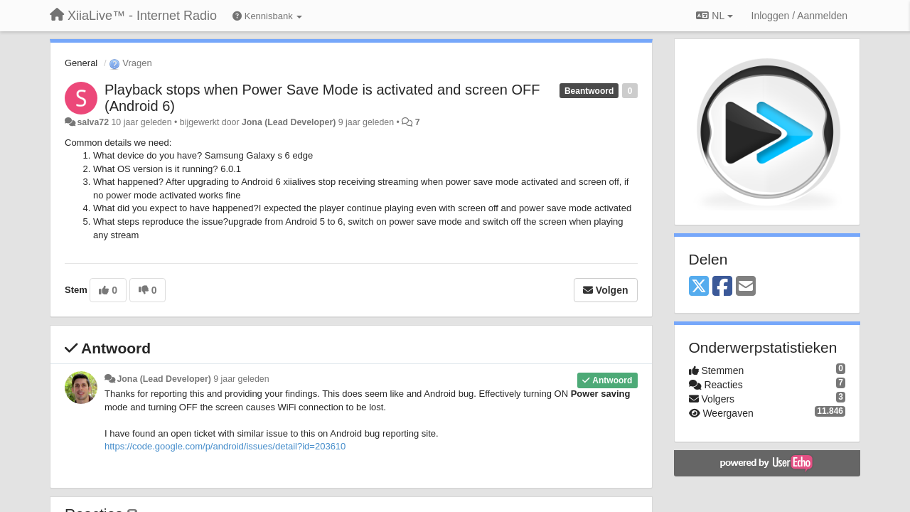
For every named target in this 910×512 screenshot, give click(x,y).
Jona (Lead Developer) (289, 122)
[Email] (746, 286)
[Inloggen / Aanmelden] (799, 16)
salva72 (93, 122)
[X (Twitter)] (699, 286)
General (81, 63)
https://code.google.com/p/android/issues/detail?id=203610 (225, 446)
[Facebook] (722, 286)
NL (714, 15)
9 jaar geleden (241, 379)
